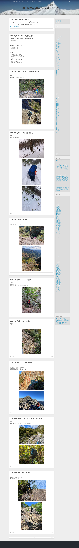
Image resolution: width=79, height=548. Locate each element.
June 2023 (57, 216)
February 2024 (58, 208)
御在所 (57, 96)
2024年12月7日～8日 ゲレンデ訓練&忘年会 (24, 71)
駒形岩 (64, 189)
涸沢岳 (57, 114)
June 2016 (57, 298)
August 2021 (58, 238)
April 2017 (57, 289)
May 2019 (57, 265)
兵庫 (56, 55)
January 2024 (58, 209)
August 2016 (58, 296)
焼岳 (56, 117)
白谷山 (57, 122)
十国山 (57, 70)
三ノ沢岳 (57, 44)
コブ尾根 (57, 39)
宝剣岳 (66, 176)
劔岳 (56, 61)
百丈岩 (57, 126)
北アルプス (57, 62)
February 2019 (58, 268)
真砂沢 (57, 128)
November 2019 (58, 259)
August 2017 (58, 285)
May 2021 (57, 241)
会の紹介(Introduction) (17, 1)
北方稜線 (57, 65)
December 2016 (58, 293)
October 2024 (58, 200)
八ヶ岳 (57, 52)
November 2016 (58, 294)
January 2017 (58, 292)
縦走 (56, 134)
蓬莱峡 (57, 135)
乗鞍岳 (57, 48)
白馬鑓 (57, 124)
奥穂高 (57, 176)
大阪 (56, 78)
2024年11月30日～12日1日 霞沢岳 (21, 133)
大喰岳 (57, 75)
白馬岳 (57, 123)
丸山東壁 (57, 47)
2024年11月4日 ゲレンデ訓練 (20, 321)
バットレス (57, 41)
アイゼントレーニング (60, 161)
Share (52, 65)
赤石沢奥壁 (67, 187)
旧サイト (57, 22)
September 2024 (58, 201)
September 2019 (58, 261)
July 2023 (57, 215)
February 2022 (58, 232)
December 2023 (58, 210)
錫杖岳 (63, 188)
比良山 (57, 110)
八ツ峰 (57, 51)
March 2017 (58, 290)
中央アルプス (58, 46)
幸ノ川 (61, 178)
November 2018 (58, 271)
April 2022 (57, 230)
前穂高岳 (57, 57)
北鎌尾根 (57, 69)
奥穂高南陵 (60, 176)
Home (10, 1)
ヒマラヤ (57, 42)
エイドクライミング (59, 36)
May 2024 (57, 205)
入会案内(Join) (39, 1)
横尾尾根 (57, 108)
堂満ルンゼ (57, 73)
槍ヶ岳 (57, 107)
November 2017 (58, 283)
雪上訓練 (66, 188)
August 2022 (58, 226)
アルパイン (58, 164)
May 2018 (57, 277)
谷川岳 (65, 187)
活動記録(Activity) (25, 1)
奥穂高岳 (63, 176)
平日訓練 (59, 178)
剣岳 (56, 58)
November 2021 (58, 235)
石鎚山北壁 (57, 129)
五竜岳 (57, 49)
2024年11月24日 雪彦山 (18, 219)
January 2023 (58, 221)
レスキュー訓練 (58, 43)
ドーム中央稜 (58, 40)
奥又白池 (65, 175)
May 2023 (57, 217)
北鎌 (56, 68)
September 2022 (58, 225)
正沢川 (57, 109)
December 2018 (58, 270)
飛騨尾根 (62, 189)
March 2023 (58, 219)
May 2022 (57, 229)
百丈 (56, 125)
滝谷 (56, 116)
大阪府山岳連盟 (58, 20)
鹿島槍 (57, 154)
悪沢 (56, 98)
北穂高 (57, 66)
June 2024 (57, 204)
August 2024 (58, 202)
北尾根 (57, 63)
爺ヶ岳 (57, 119)
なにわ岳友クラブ (14, 26)
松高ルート (57, 106)
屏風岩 (62, 177)
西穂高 (59, 187)
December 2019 (58, 258)
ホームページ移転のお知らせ (19, 19)
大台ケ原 (57, 74)
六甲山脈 (57, 54)
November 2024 (58, 199)
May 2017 (57, 288)
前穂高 (57, 56)
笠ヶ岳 (11, 466)
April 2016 (57, 299)
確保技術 (57, 130)
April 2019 (57, 266)
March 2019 (58, 267)
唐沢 (56, 72)
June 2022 (57, 228)
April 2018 (57, 278)
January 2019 (58, 269)
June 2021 (57, 240)
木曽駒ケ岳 (57, 103)
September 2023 (58, 213)
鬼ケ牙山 (67, 189)
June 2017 (57, 287)
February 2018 (58, 280)
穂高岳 (57, 131)
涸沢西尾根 (57, 115)
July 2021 (57, 239)
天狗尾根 (63, 175)
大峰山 (57, 77)
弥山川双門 (57, 95)
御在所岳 (57, 97)
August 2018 (58, 274)
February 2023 (58, 220)
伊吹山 (57, 50)
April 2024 (57, 206)
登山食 (57, 121)
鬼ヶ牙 (57, 153)
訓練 (61, 187)
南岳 (56, 71)
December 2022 (58, 222)
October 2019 (58, 260)
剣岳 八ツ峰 (58, 59)
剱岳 (56, 60)
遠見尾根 (57, 188)
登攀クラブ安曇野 (58, 21)
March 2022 (58, 231)
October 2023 (58, 212)
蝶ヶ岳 (57, 136)
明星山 (57, 100)
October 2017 (58, 284)
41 (34, 537)
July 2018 (57, 275)
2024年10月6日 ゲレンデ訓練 (20, 472)
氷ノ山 (57, 111)
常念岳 (57, 178)
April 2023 (57, 218)
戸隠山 (57, 99)
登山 (56, 120)
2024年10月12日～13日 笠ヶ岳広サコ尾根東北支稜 (27, 418)
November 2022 (58, 223)
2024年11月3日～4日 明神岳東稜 (21, 362)
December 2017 (58, 282)
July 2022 (57, 227)
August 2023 (58, 214)
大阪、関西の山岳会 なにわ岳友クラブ (39, 8)
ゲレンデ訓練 (12, 315)
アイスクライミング (59, 160)
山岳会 (67, 177)
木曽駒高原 (57, 105)
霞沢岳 (11, 213)
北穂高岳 (57, 67)
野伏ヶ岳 (60, 188)
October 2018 (58, 272)
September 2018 (58, 273)
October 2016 (58, 295)
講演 (63, 187)
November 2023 (58, 211)
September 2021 (58, 237)
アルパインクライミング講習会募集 (21, 36)
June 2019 (57, 264)
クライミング (58, 37)
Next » (52, 537)
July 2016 (57, 297)
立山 (56, 132)
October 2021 (58, 236)
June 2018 (57, 276)
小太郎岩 (60, 177)
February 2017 (58, 291)
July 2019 (57, 263)
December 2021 (58, 234)
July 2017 (57, 286)
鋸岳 (61, 188)
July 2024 (57, 203)
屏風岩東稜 (65, 177)
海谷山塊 (57, 112)
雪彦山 (57, 189)
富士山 (57, 177)
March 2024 (58, 207)
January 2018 (58, 281)
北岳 (56, 64)
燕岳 (56, 118)
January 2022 (58, 233)
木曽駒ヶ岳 (57, 104)
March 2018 (58, 279)
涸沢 (56, 113)
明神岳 (11, 412)
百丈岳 (57, 127)
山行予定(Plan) (32, 1)
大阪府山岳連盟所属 (39, 6)
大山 (56, 76)
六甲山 (57, 53)
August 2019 (58, 262)
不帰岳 (57, 45)
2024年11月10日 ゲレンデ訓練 (20, 280)
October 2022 (58, 224)
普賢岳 (57, 102)
